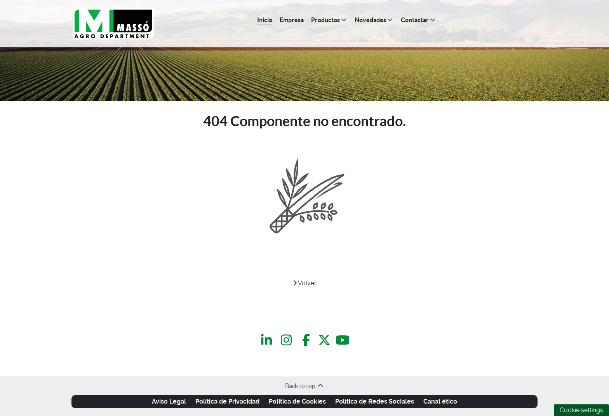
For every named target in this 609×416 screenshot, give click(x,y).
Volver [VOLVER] (305, 283)
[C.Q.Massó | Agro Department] (113, 24)
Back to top (304, 385)
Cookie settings (581, 410)
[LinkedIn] (268, 340)
